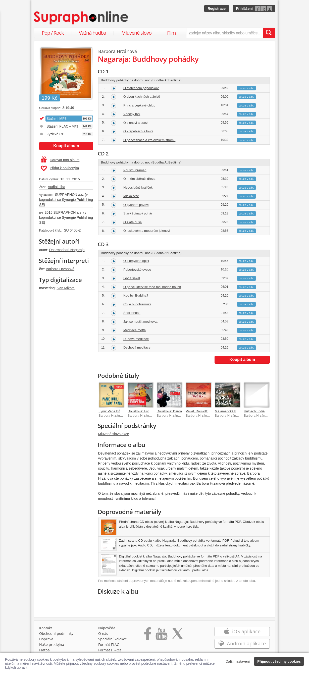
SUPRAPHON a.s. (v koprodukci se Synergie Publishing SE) (66, 200)
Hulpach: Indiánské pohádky (264, 411)
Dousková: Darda (169, 411)
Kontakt (45, 628)
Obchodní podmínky (56, 633)
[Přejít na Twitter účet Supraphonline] (177, 635)
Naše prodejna (51, 644)
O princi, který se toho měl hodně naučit (152, 287)
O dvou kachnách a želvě (141, 96)
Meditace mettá (134, 330)
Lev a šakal (131, 278)
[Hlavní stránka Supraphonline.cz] (81, 18)
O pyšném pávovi (135, 205)
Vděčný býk (131, 114)
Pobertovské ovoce (137, 269)
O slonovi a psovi (135, 123)
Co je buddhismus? (137, 304)
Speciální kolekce (112, 639)
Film (171, 32)
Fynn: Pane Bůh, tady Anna (118, 411)
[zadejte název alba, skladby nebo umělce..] (224, 33)
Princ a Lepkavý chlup (139, 105)
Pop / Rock (53, 32)
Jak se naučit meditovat (140, 321)
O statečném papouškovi (141, 88)
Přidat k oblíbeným (59, 168)
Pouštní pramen (134, 170)
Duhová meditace (136, 339)
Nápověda (106, 628)
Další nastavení (238, 661)
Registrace (217, 9)
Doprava (46, 639)
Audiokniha (56, 187)
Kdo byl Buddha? (135, 295)
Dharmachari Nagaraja (67, 250)
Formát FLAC (108, 644)
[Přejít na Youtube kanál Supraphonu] (161, 635)
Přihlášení (244, 9)
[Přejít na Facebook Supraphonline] (147, 635)
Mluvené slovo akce (113, 434)
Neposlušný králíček (137, 187)
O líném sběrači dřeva (139, 179)
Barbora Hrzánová (60, 269)
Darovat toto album (60, 159)
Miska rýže (131, 196)
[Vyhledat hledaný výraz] (269, 33)
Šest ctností (131, 313)
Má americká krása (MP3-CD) (236, 411)
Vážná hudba (92, 32)
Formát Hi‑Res (110, 650)
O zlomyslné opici (136, 261)
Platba (44, 650)
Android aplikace (242, 643)
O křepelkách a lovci (138, 131)
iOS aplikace (242, 631)
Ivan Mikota (66, 288)
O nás (103, 633)
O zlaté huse (132, 222)
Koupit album (66, 146)
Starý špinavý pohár (137, 213)
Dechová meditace (136, 347)
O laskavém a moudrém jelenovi (146, 231)
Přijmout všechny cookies (279, 661)
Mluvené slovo (136, 32)
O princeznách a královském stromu (149, 140)
